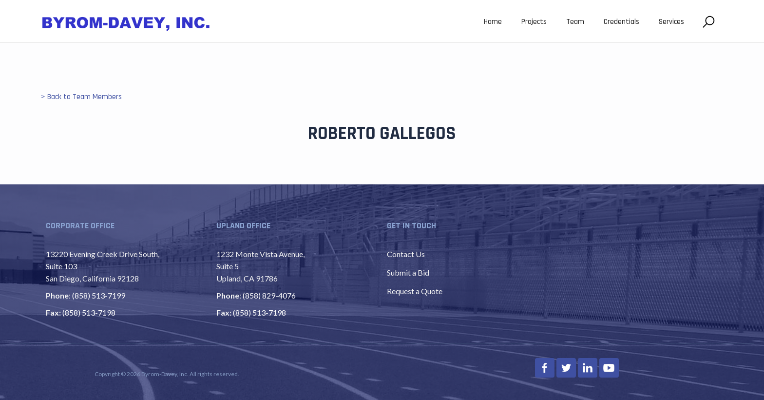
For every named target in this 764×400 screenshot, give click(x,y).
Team (575, 22)
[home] (126, 22)
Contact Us (406, 254)
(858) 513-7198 (88, 312)
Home (493, 22)
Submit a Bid (408, 272)
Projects (534, 22)
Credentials (621, 22)
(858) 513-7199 (98, 295)
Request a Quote (414, 291)
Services (671, 22)
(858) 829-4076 (269, 295)
